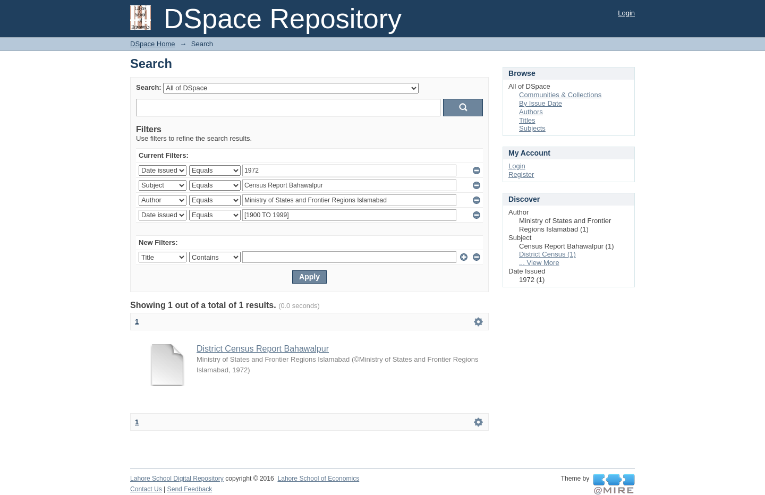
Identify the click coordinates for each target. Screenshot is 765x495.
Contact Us (146, 489)
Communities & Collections (560, 95)
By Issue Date (540, 103)
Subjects (532, 128)
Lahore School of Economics (318, 478)
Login (626, 13)
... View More (539, 263)
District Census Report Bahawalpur (263, 348)
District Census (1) (547, 254)
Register (521, 174)
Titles (527, 120)
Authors (531, 112)
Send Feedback (189, 489)
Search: (149, 87)
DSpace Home (152, 44)
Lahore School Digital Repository (177, 478)
